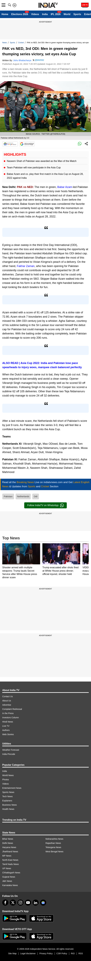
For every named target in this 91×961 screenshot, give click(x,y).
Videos (35, 14)
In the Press (8, 713)
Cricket (21, 43)
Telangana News (53, 847)
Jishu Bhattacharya (22, 60)
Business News (9, 805)
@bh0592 (39, 60)
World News (8, 775)
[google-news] (43, 903)
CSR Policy (61, 953)
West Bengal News (54, 851)
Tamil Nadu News (10, 864)
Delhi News (7, 843)
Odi (35, 496)
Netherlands (23, 496)
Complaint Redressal (12, 709)
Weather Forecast (10, 750)
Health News (8, 809)
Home (5, 14)
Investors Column (10, 717)
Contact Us (7, 696)
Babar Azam (64, 187)
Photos (5, 779)
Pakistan (8, 496)
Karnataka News (10, 885)
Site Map (12, 953)
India (45, 14)
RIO (73, 953)
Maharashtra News (54, 839)
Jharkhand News (10, 851)
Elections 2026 (19, 14)
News (4, 43)
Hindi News (7, 722)
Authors (6, 730)
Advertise (6, 705)
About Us (6, 700)
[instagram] (20, 903)
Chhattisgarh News (11, 872)
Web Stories (8, 734)
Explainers (7, 800)
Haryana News (9, 847)
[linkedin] (36, 903)
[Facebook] (5, 903)
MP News (6, 856)
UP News (6, 868)
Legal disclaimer (28, 953)
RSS (80, 953)
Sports (77, 14)
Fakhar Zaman (26, 266)
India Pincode (8, 754)
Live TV (5, 726)
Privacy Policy (46, 953)
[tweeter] (13, 903)
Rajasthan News (53, 843)
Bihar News (7, 839)
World (67, 14)
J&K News (7, 881)
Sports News (8, 792)
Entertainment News (11, 788)
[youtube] (28, 903)
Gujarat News (8, 877)
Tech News (7, 796)
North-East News (10, 860)
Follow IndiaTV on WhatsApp (45, 505)
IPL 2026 (56, 14)
